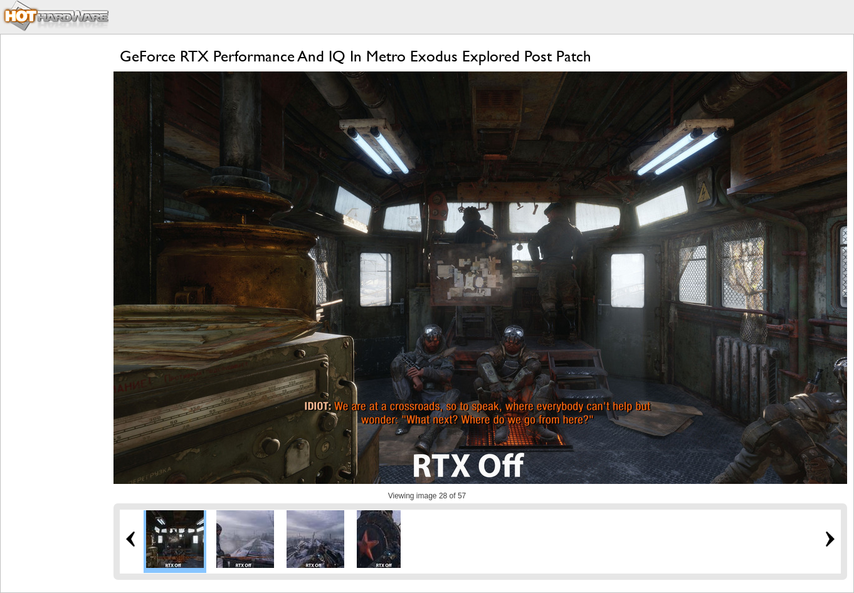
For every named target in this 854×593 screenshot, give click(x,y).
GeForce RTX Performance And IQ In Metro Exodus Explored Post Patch (355, 56)
